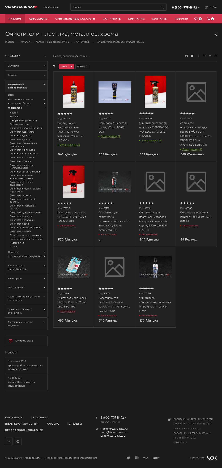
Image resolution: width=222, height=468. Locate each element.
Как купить (14, 417)
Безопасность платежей (24, 430)
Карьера (52, 423)
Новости (11, 352)
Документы (180, 442)
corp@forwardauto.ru (115, 432)
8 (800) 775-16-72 (184, 7)
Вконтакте (9, 441)
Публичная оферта (185, 438)
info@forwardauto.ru (114, 428)
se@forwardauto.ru (113, 435)
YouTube (18, 441)
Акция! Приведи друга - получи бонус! (22, 384)
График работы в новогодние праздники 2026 (25, 367)
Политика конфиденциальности (193, 419)
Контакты (74, 423)
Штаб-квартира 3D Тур (22, 423)
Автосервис (40, 417)
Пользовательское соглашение (193, 424)
